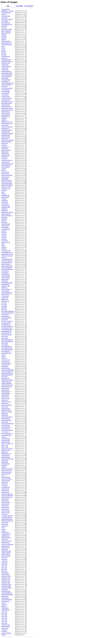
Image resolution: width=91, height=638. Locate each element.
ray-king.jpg (4, 483)
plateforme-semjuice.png (7, 458)
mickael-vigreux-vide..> (7, 385)
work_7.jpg (4, 621)
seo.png (3, 529)
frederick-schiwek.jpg (6, 185)
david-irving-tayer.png (6, 108)
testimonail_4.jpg (5, 582)
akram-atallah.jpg (5, 22)
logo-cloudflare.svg (6, 317)
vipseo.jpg (3, 606)
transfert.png (4, 596)
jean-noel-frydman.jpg (6, 260)
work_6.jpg (4, 619)
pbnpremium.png (5, 442)
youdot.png (4, 629)
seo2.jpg (3, 530)
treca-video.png (5, 598)
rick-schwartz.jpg (5, 502)
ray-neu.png (4, 485)
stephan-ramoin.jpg (6, 551)
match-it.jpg (4, 376)
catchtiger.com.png (6, 66)
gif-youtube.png (5, 205)
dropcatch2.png (5, 153)
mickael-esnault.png (6, 383)
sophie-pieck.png (5, 546)
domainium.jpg (5, 128)
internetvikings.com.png (7, 254)
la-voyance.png (5, 291)
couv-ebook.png (5, 89)
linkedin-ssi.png (5, 301)
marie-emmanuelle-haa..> (7, 373)
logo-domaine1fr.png (6, 328)
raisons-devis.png (5, 480)
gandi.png (3, 190)
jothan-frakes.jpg (5, 277)
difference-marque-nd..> (7, 123)
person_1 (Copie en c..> (7, 443)
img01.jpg (3, 247)
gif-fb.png (3, 198)
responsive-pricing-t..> (7, 497)
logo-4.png (4, 307)
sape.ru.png (4, 514)
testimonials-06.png (6, 587)
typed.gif (3, 603)
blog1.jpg (3, 51)
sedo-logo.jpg (4, 522)
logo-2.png (4, 304)
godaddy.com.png (5, 207)
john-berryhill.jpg (5, 276)
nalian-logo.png (5, 395)
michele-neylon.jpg (6, 381)
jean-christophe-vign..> (7, 259)
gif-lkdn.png (4, 202)
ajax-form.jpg (4, 21)
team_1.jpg (4, 566)
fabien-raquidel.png (6, 165)
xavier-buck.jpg (5, 624)
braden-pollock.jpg (6, 59)
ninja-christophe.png (6, 420)
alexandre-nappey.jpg (6, 24)
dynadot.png (4, 156)
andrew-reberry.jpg (6, 31)
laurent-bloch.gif (5, 294)
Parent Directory (5, 9)
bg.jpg (2, 46)
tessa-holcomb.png (6, 576)
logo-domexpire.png (6, 331)
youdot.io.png (4, 628)
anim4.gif (3, 39)
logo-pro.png (4, 344)
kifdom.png (4, 287)
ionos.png (3, 257)
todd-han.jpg (4, 589)
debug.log (3, 118)
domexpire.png (5, 138)
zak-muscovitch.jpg (6, 633)
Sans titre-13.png (5, 512)
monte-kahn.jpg (5, 390)
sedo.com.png (4, 524)
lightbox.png (4, 299)
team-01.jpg (4, 557)
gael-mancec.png (5, 188)
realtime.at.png (5, 490)
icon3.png (3, 234)
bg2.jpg (3, 49)
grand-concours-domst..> (7, 212)
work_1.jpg (4, 611)
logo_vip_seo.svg (5, 359)
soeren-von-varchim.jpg (7, 544)
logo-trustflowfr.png (6, 353)
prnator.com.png (5, 463)
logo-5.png (4, 309)
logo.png (3, 354)
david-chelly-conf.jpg (6, 103)
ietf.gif (3, 244)
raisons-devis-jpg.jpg (6, 478)
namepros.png (4, 403)
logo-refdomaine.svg (6, 346)
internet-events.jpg (6, 250)
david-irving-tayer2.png (7, 110)
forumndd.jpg (4, 178)
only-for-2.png (5, 431)
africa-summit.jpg (5, 16)
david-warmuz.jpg (5, 115)
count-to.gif (4, 86)
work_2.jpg (4, 613)
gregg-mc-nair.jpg (5, 213)
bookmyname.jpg (5, 56)
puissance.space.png (6, 472)
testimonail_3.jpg (5, 581)
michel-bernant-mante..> (7, 380)
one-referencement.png (7, 430)
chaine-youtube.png (6, 71)
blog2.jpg (3, 53)
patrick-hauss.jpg (5, 438)
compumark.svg (5, 81)
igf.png (3, 245)
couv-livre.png (5, 94)
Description (30, 6)
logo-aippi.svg (4, 314)
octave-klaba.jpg (5, 425)
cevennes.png (4, 69)
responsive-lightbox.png (7, 495)
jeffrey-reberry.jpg (5, 264)
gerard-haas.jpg (5, 197)
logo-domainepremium (7, 329)
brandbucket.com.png (6, 61)
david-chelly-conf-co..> (7, 101)
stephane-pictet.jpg (6, 552)
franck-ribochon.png (6, 180)
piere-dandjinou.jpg (6, 453)
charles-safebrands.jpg (6, 74)
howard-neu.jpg (5, 225)
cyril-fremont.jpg (5, 99)
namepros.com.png (6, 401)
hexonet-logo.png (5, 224)
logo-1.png (4, 302)
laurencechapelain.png (6, 292)
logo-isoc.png (4, 338)
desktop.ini (4, 120)
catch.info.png (4, 64)
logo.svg (3, 356)
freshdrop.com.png (6, 187)
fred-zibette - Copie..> (6, 182)
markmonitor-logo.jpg (6, 374)
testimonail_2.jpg (5, 579)
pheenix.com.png (5, 450)
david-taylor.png (5, 113)
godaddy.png (4, 210)
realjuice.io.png (5, 489)
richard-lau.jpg (5, 500)
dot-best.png (4, 143)
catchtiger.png (4, 68)
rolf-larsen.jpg (4, 505)
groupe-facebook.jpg (6, 215)
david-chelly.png (5, 104)
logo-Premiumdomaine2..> (8, 312)
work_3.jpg (4, 614)
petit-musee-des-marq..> (7, 448)
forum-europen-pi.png (6, 175)
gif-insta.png (4, 200)
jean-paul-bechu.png (6, 262)
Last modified (19, 6)
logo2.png (3, 358)
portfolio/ (3, 634)
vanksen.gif (4, 604)
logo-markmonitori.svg (7, 339)
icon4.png (3, 235)
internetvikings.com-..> (7, 252)
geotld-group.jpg (5, 195)
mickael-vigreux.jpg (6, 386)
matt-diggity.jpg (5, 378)
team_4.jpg (4, 571)
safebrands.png (5, 509)
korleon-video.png (5, 289)
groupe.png (4, 217)
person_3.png (4, 447)
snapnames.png (5, 542)
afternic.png (4, 17)
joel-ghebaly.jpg (5, 274)
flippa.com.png (5, 172)
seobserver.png (5, 532)
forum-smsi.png (5, 177)
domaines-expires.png (6, 126)
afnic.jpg (3, 14)
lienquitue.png (4, 297)
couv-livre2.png (5, 96)
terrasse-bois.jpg (5, 574)
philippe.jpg (4, 452)
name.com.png (5, 396)
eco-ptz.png (4, 158)
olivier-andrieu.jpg (6, 426)
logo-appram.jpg (5, 316)
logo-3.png (4, 306)
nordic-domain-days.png (7, 423)
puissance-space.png (6, 470)
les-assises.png (5, 296)
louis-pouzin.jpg (5, 364)
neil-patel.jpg (4, 415)
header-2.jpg (4, 219)
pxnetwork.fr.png (5, 477)
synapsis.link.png (5, 554)
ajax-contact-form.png (6, 19)
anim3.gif (3, 37)
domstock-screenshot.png (7, 140)
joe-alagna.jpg (4, 272)
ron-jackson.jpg (5, 507)
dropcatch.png (4, 151)
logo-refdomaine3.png (6, 349)
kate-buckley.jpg (5, 284)
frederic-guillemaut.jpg (7, 183)
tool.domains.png (5, 591)
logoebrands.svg (5, 361)
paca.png (3, 437)
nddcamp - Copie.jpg (6, 411)
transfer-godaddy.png (6, 592)
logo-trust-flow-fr (5, 351)
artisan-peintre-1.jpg (6, 42)
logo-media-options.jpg (7, 341)
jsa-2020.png (4, 281)
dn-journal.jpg (4, 125)
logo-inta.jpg (4, 336)
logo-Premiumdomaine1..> (8, 311)
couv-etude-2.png (5, 91)
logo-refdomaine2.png (6, 348)
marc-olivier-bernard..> (7, 371)
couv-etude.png (5, 93)
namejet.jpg (4, 400)
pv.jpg (2, 475)
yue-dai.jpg (4, 631)
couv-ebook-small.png (6, 88)
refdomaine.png (5, 492)
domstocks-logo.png (6, 141)
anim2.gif (3, 36)
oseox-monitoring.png (6, 433)
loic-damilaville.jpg (6, 363)
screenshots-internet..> (6, 517)
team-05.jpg (4, 564)
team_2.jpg (4, 567)
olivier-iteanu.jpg (5, 428)
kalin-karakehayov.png (7, 282)
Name (8, 6)
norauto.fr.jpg (4, 421)
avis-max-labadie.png (6, 44)
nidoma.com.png (5, 418)
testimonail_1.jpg (5, 577)
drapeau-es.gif (4, 146)
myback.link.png (5, 393)
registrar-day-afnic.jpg (6, 494)
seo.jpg (3, 527)
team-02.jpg (4, 559)
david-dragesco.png (6, 106)
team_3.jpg (4, 569)
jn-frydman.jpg (5, 271)
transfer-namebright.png (7, 594)
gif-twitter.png (4, 203)
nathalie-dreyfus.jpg (6, 410)
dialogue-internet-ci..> (6, 121)
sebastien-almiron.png (6, 519)
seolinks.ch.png (5, 535)
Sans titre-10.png (5, 510)
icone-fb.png (4, 240)
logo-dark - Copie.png (6, 321)
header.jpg (3, 220)
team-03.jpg (4, 561)
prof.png (3, 467)
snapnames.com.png (6, 540)
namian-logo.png (5, 408)
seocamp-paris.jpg (5, 534)
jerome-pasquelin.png (6, 267)
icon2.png (3, 232)
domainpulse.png (5, 135)
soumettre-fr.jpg (5, 547)
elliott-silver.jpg (5, 162)
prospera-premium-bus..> (7, 468)
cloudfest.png (4, 78)
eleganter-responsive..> (7, 160)
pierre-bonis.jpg (5, 455)
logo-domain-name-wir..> (7, 326)
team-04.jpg (4, 562)
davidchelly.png (5, 116)
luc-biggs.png (4, 366)
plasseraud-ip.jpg (5, 457)
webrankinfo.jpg (5, 609)
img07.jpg (3, 249)
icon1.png (3, 230)
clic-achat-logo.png (6, 76)
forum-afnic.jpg (5, 173)
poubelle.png (4, 462)
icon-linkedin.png (5, 229)
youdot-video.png (5, 626)
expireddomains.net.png (7, 163)
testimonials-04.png (6, 584)
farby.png (3, 168)
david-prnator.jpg (5, 111)
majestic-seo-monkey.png (7, 369)
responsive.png (5, 499)
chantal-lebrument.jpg (6, 73)
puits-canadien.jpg (5, 473)
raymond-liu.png (5, 487)
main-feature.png (5, 368)
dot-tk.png (3, 145)
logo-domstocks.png (6, 333)
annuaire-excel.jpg (6, 41)
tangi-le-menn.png (5, 556)
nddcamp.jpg (4, 413)
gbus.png (3, 193)
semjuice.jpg (4, 525)
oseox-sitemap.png (6, 435)
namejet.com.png (5, 398)
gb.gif (2, 192)
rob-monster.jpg (5, 504)
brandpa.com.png (5, 63)
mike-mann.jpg (5, 388)
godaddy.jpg (4, 208)
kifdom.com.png (5, 286)
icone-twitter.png (5, 242)
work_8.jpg (4, 623)
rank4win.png (4, 482)
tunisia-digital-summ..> (7, 599)
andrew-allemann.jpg (6, 29)
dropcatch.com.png (6, 150)
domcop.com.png (5, 136)
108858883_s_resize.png (7, 11)
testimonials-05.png (6, 586)
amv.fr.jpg (3, 27)
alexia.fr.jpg (4, 26)
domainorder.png (5, 131)
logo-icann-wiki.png (6, 334)
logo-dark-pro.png (5, 322)
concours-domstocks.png (7, 83)
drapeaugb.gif (4, 148)
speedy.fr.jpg (4, 549)
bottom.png (4, 58)
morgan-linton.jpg (5, 391)
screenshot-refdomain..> (7, 515)
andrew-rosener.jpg (6, 32)
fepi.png (3, 170)
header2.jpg (4, 222)
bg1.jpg (3, 47)
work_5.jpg (4, 618)
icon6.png (3, 239)
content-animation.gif (6, 84)
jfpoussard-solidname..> (7, 269)
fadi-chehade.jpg (5, 167)
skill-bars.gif (4, 539)
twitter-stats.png (5, 601)
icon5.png (3, 237)
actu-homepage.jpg (6, 12)
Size (25, 6)
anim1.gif (3, 34)
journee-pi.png (5, 279)
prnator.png (4, 465)
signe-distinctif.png (6, 537)
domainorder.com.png (6, 130)
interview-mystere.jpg (6, 255)
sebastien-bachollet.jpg (7, 520)
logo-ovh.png (4, 343)
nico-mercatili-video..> (7, 416)
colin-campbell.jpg (6, 79)
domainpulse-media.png (7, 133)
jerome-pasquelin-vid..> (7, 265)
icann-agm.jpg (4, 227)
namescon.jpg (4, 406)
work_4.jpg (4, 616)
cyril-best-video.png (6, 98)
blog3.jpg (3, 54)
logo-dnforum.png (5, 324)
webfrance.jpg (4, 608)
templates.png (4, 572)
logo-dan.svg (4, 319)
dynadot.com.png (5, 155)
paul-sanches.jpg (5, 440)
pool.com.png (4, 460)
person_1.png (4, 445)
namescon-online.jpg (6, 405)
